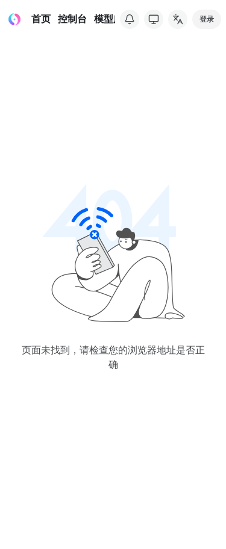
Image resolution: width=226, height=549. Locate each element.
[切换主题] (153, 19)
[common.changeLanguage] (177, 19)
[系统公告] (129, 19)
